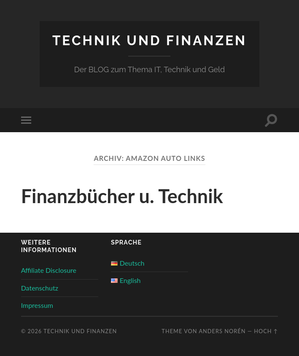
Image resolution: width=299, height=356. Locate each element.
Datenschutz (39, 288)
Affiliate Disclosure (48, 270)
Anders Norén (222, 331)
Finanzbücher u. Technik (122, 196)
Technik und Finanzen (149, 40)
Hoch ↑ (266, 331)
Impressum (37, 305)
